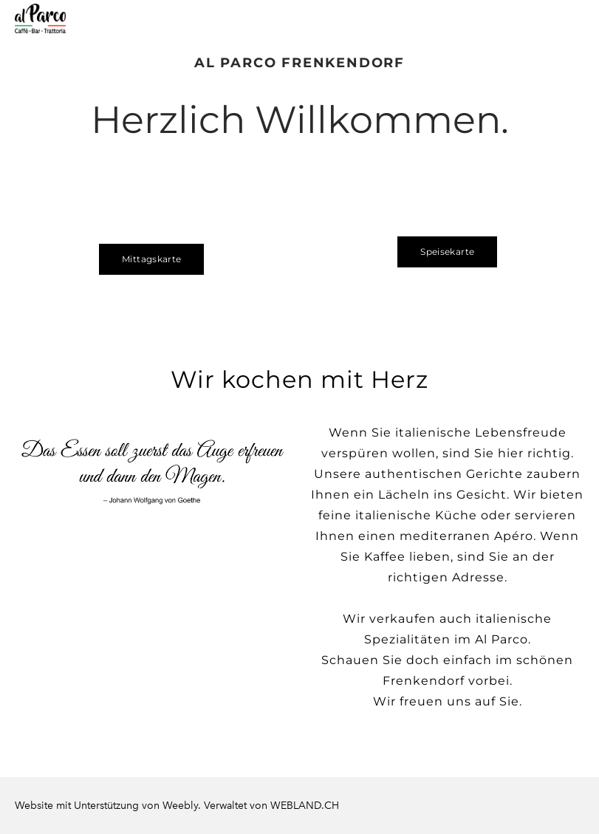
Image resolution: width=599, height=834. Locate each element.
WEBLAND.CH (304, 805)
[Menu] (573, 18)
